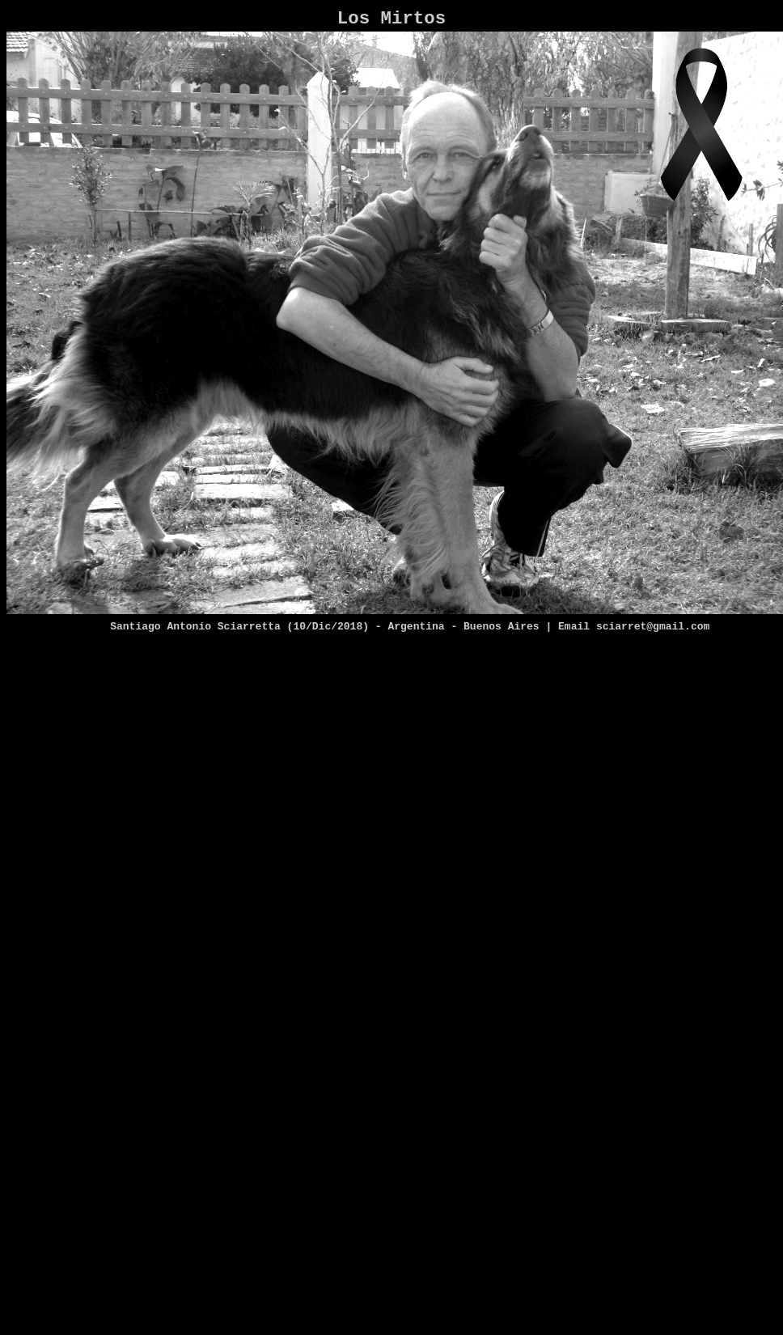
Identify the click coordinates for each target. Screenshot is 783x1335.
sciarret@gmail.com (652, 626)
